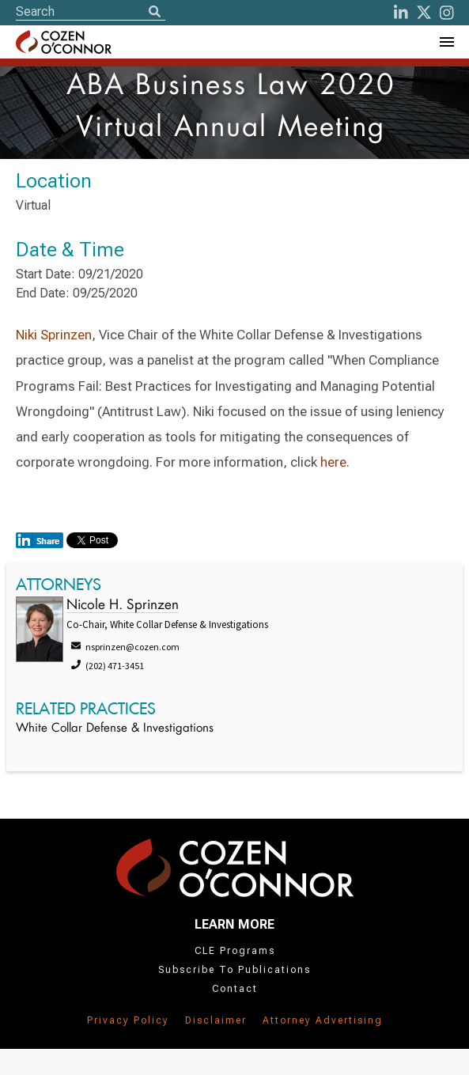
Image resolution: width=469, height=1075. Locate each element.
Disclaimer (216, 1020)
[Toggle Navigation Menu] (446, 42)
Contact (235, 988)
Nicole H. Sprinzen (122, 605)
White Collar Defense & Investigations (115, 729)
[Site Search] (90, 11)
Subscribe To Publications (234, 969)
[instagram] (447, 13)
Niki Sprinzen (54, 335)
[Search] (154, 12)
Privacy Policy (128, 1020)
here (333, 462)
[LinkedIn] (401, 13)
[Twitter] (424, 13)
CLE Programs (235, 950)
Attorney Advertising (323, 1020)
